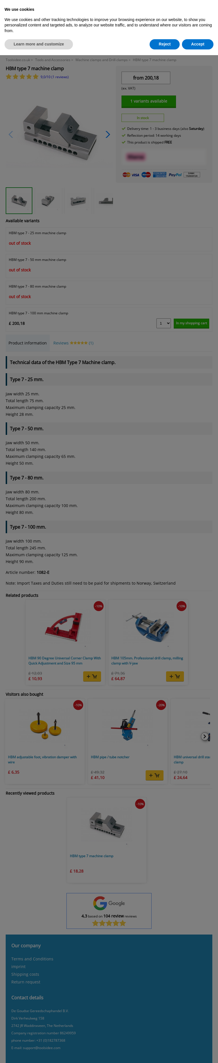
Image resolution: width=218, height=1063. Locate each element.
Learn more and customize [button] (39, 44)
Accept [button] (197, 44)
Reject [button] (165, 44)
